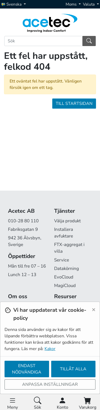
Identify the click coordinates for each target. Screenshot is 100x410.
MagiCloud (65, 285)
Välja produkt (67, 221)
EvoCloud (63, 277)
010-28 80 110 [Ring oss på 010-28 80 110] (23, 221)
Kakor (50, 349)
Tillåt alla (73, 369)
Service (61, 260)
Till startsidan (74, 103)
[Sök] (43, 41)
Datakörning (66, 268)
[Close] (93, 309)
